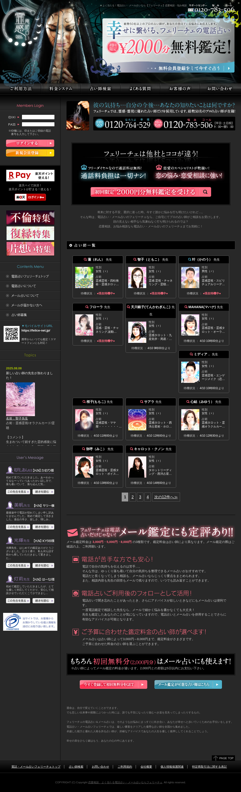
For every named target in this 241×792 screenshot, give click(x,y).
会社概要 (146, 766)
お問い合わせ (100, 766)
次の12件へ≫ (166, 497)
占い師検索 (76, 766)
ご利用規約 (125, 766)
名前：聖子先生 (20, 416)
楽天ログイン (30, 197)
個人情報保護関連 (172, 766)
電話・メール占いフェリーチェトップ (35, 766)
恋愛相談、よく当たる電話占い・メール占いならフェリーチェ (125, 782)
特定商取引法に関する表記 (209, 766)
